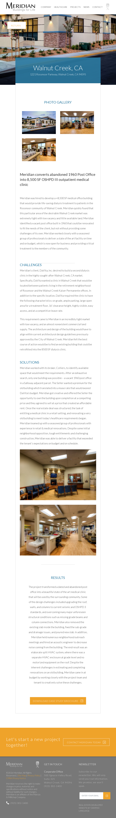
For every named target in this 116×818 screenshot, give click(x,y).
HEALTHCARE (60, 7)
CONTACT (97, 7)
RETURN (16, 25)
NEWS (86, 7)
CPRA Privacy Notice (16, 778)
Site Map (22, 775)
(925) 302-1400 (17, 803)
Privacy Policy (33, 775)
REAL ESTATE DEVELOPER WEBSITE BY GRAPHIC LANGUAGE (91, 808)
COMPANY (46, 7)
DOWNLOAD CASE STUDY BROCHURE (55, 701)
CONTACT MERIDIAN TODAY (86, 742)
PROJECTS (75, 7)
